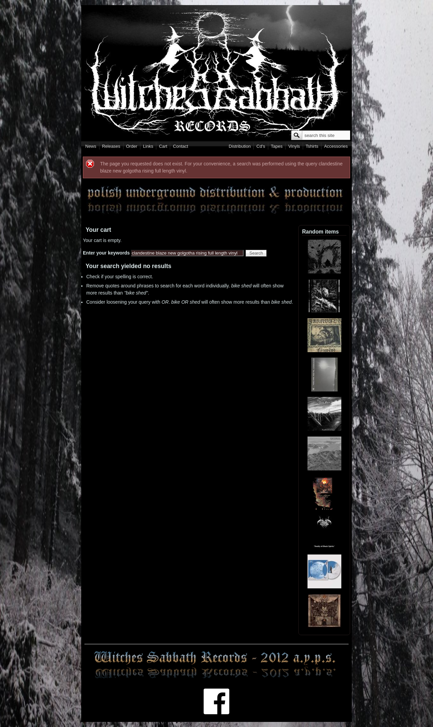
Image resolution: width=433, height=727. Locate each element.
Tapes (277, 146)
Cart (163, 146)
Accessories (336, 146)
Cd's (260, 146)
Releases (111, 146)
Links (148, 146)
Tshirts (311, 146)
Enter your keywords (107, 253)
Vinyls (294, 146)
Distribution (240, 146)
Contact (180, 146)
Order (131, 146)
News (90, 146)
